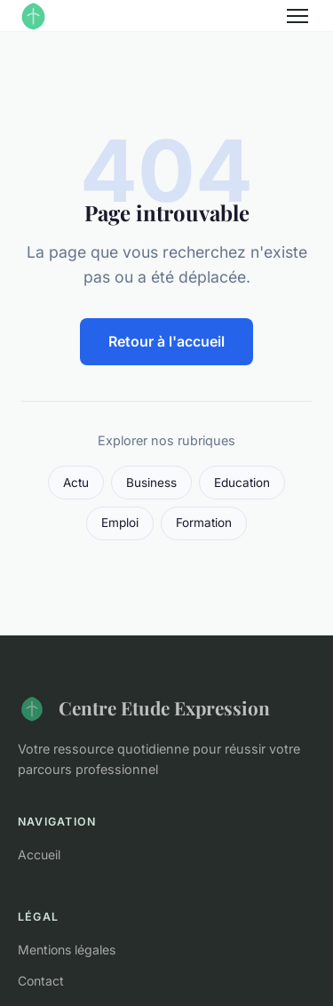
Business (151, 482)
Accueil (39, 854)
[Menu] (297, 16)
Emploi (120, 522)
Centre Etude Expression (144, 708)
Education (242, 482)
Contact (41, 980)
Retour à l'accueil (166, 341)
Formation (204, 522)
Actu (76, 482)
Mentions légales (66, 949)
